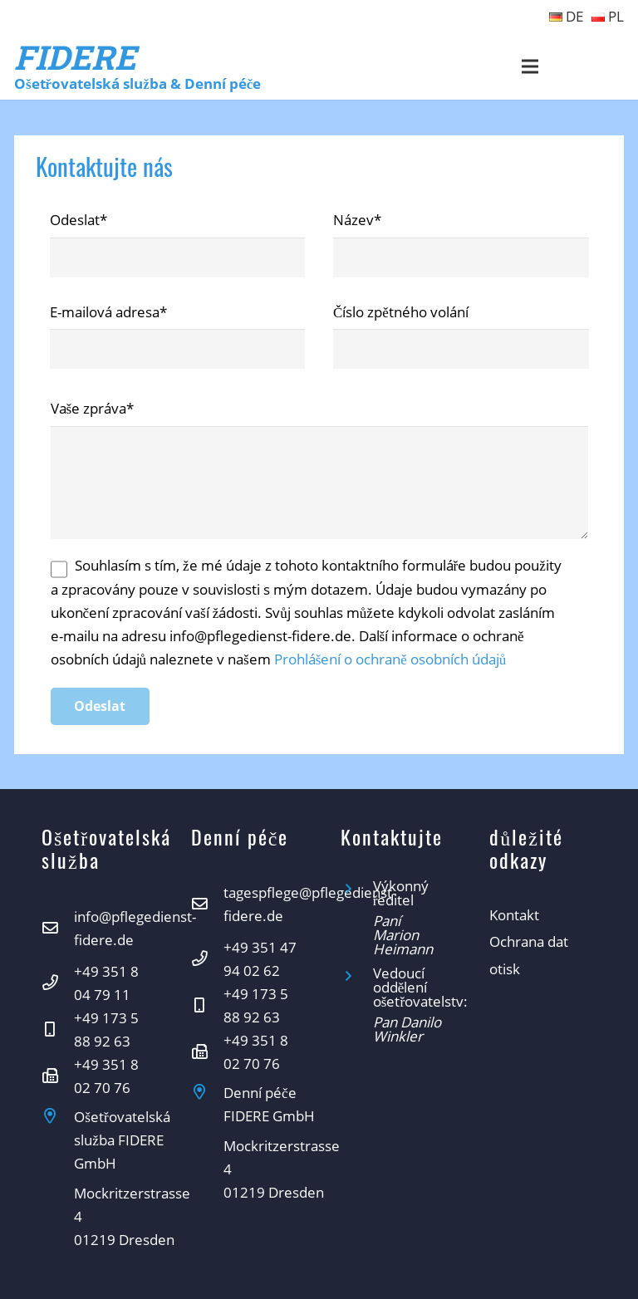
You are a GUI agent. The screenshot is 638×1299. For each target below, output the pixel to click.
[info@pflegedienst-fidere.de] (58, 928)
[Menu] (530, 66)
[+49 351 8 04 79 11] (58, 983)
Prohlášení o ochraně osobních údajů (390, 659)
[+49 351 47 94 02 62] (207, 959)
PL (607, 16)
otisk (504, 968)
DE (566, 16)
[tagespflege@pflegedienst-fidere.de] (207, 904)
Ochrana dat (528, 941)
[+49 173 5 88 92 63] (58, 1030)
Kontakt (514, 914)
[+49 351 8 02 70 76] (58, 1076)
